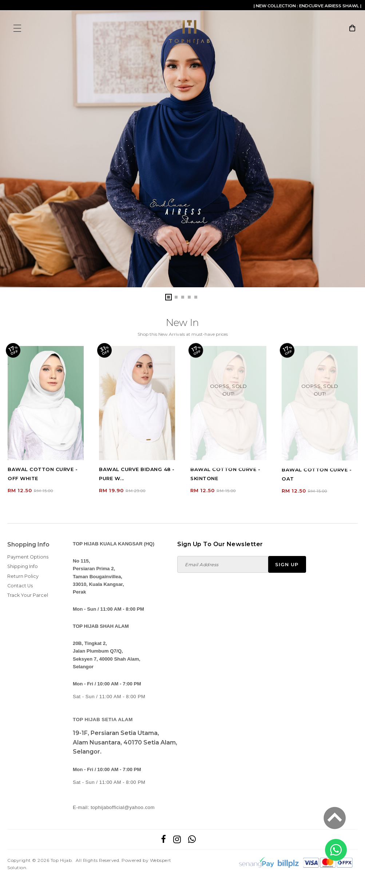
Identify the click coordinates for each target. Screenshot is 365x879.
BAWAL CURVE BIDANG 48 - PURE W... (137, 474)
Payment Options (27, 557)
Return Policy (23, 576)
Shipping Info (22, 566)
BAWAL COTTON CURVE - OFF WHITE (43, 474)
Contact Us (20, 585)
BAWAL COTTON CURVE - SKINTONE (225, 474)
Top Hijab (61, 860)
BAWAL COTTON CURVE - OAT (317, 474)
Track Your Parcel (27, 595)
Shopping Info (28, 544)
